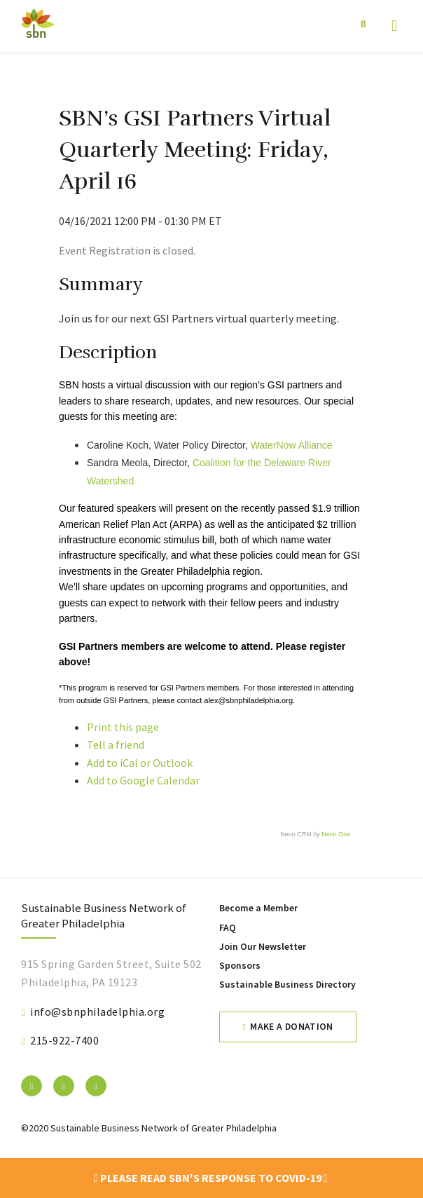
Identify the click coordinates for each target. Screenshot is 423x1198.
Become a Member (258, 908)
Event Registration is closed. (127, 250)
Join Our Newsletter (262, 947)
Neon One (335, 834)
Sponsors (240, 966)
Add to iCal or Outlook (140, 763)
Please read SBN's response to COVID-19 (211, 1178)
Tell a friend (115, 744)
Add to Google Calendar (143, 780)
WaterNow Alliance (292, 445)
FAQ (227, 928)
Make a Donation (291, 1027)
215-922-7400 (64, 1040)
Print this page (123, 727)
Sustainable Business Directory (287, 985)
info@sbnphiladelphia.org (97, 1012)
